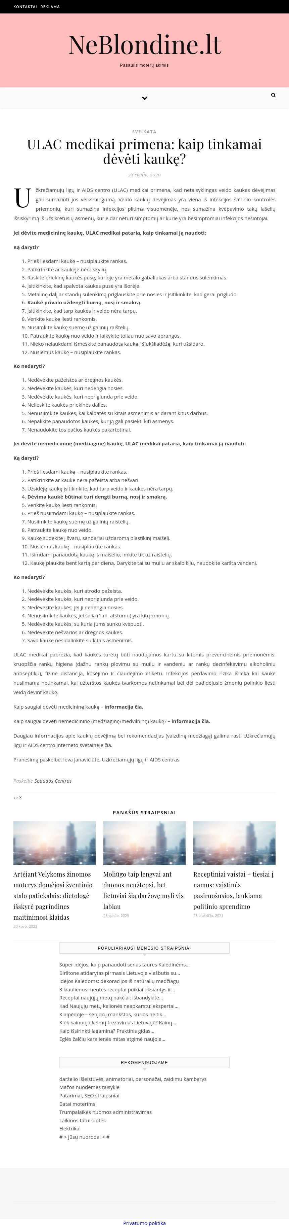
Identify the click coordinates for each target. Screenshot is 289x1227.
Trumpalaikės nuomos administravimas (105, 1112)
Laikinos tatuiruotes (82, 1120)
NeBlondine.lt (144, 43)
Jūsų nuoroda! (84, 1136)
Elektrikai (70, 1128)
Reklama (50, 6)
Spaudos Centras (53, 781)
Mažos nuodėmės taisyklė (89, 1087)
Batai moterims (77, 1103)
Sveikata (144, 132)
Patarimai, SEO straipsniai (89, 1095)
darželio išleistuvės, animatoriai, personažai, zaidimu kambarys (133, 1079)
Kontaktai (25, 6)
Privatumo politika (144, 1223)
